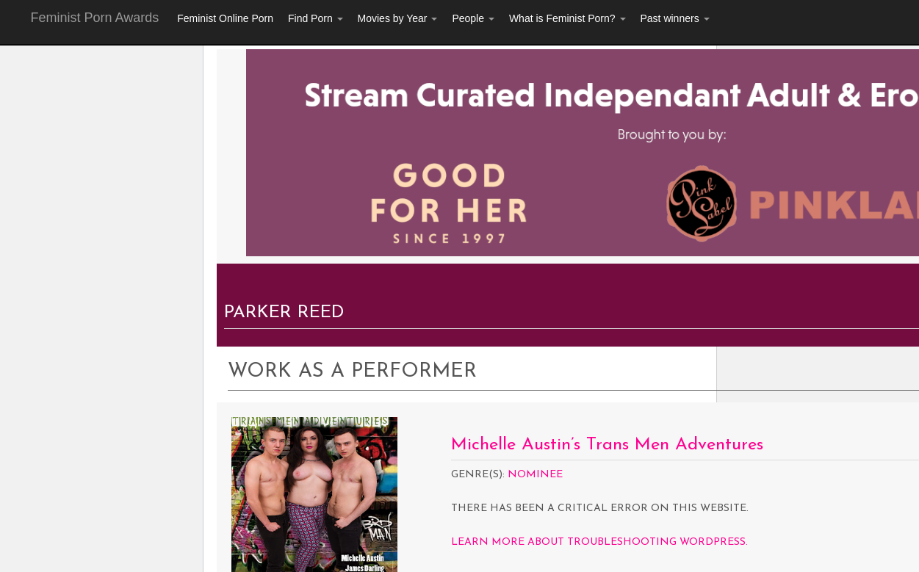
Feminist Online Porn (225, 18)
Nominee (535, 474)
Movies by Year (398, 18)
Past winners (675, 18)
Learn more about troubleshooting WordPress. (599, 542)
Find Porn (315, 18)
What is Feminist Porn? (567, 18)
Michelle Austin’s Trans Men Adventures (607, 445)
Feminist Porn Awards (95, 17)
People (473, 18)
